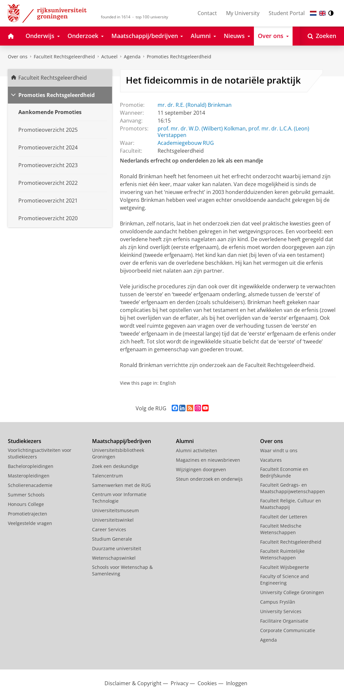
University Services (280, 611)
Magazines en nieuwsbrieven (208, 460)
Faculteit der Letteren (283, 516)
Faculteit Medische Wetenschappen (280, 529)
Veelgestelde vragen (30, 523)
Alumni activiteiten (196, 450)
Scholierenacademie (30, 485)
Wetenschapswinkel (114, 558)
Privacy (179, 683)
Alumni (185, 441)
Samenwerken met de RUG (121, 485)
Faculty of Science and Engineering (284, 579)
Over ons (18, 56)
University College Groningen (292, 592)
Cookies (207, 683)
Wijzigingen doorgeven (201, 469)
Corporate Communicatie (287, 630)
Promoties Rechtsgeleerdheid (179, 56)
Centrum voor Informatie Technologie (119, 497)
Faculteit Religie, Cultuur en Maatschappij (290, 503)
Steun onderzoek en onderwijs (209, 479)
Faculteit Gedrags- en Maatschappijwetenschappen (292, 488)
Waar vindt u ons (278, 450)
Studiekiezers (24, 441)
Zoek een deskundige (115, 466)
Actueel (109, 56)
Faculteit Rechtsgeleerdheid (64, 56)
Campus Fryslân (277, 602)
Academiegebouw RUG (186, 142)
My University (242, 13)
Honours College (26, 504)
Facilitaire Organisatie (284, 621)
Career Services (109, 529)
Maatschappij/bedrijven (121, 441)
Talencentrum (107, 476)
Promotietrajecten (27, 514)
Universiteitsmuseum (115, 510)
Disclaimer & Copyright (133, 683)
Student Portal (287, 13)
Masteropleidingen (28, 476)
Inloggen (236, 683)
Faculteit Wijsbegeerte (284, 567)
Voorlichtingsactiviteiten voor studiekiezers (39, 453)
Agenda (132, 56)
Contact (207, 13)
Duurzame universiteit (116, 548)
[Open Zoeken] (322, 36)
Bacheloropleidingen (30, 466)
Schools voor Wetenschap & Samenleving (122, 570)
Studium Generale (112, 539)
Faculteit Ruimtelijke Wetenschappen (282, 554)
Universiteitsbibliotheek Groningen (118, 453)
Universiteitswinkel (113, 520)
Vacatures (271, 460)
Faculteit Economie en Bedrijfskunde (284, 472)
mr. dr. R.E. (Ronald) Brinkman (195, 104)
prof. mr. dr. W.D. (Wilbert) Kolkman (202, 128)
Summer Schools (26, 495)
